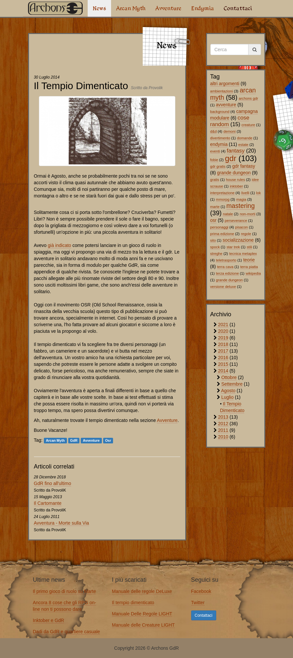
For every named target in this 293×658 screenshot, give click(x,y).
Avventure (168, 8)
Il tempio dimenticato (133, 602)
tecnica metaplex (243, 254)
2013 (223, 417)
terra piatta (249, 267)
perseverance (236, 221)
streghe (216, 254)
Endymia (202, 8)
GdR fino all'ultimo (52, 483)
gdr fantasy (243, 166)
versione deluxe (223, 287)
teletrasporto (226, 260)
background (219, 112)
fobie (214, 160)
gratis (214, 180)
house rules (235, 180)
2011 (223, 430)
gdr (230, 158)
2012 (223, 423)
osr (213, 220)
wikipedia (253, 273)
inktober (236, 186)
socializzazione (238, 240)
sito (213, 240)
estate (243, 145)
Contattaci (238, 8)
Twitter (198, 602)
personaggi (219, 227)
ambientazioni (221, 91)
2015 (223, 364)
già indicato (59, 245)
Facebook (201, 591)
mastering (240, 205)
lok (258, 193)
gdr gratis (218, 166)
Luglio (227, 397)
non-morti (247, 214)
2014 (223, 370)
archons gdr (248, 98)
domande (244, 138)
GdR (73, 440)
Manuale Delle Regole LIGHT (142, 613)
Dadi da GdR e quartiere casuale (66, 631)
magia (241, 199)
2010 (223, 436)
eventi (215, 151)
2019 (223, 337)
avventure (226, 104)
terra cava (225, 267)
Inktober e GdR (48, 620)
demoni (229, 131)
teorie (249, 259)
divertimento (220, 138)
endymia (219, 144)
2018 (223, 344)
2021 (223, 324)
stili (249, 247)
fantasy (236, 151)
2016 (223, 357)
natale (228, 214)
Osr (108, 440)
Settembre (232, 384)
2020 (223, 331)
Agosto (228, 390)
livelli (245, 193)
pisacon (241, 227)
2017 (223, 351)
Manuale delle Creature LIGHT (143, 625)
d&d (213, 131)
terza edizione (227, 273)
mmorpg (222, 199)
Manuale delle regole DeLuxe (142, 591)
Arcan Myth (130, 8)
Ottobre (229, 377)
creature (248, 125)
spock (215, 247)
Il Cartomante (48, 503)
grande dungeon (234, 172)
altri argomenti (225, 83)
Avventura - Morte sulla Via (61, 523)
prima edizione (222, 234)
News (99, 8)
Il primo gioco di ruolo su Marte (64, 591)
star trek (233, 247)
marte (215, 207)
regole (246, 234)
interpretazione (222, 193)
